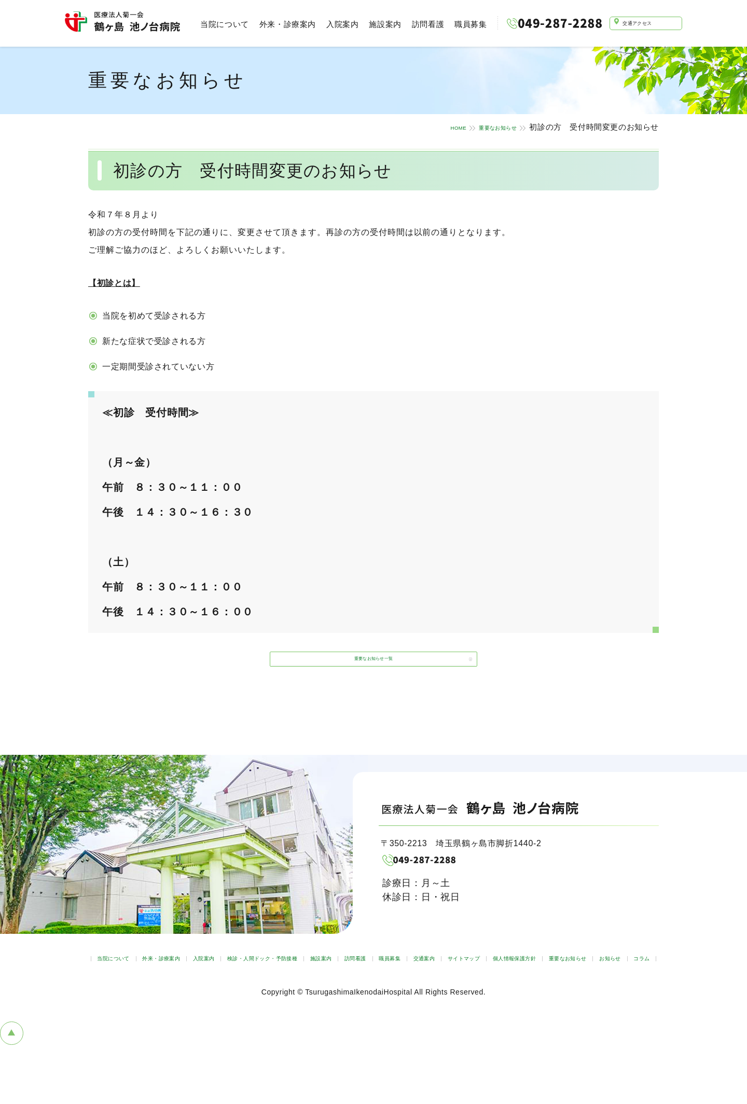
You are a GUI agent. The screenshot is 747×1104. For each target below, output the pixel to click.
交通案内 (613, 985)
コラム (514, 1004)
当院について (218, 24)
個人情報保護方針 (321, 1004)
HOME (421, 126)
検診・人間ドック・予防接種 (368, 985)
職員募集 (464, 24)
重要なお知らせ (481, 126)
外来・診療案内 (281, 24)
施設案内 (379, 24)
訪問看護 (421, 24)
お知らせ (466, 1004)
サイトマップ (245, 1004)
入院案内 (336, 24)
